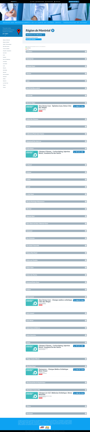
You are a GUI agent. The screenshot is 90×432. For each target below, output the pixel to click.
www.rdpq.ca (20, 420)
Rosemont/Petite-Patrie (32, 282)
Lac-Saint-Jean (5, 83)
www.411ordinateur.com (39, 420)
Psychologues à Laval (32, 423)
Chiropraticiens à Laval (37, 422)
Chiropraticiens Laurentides (62, 422)
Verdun (28, 342)
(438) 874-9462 (79, 106)
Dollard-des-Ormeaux (32, 119)
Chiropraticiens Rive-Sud (45, 422)
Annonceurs (57, 2)
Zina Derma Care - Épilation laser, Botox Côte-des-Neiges (55, 106)
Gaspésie (4, 57)
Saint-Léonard (30, 313)
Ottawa (4, 85)
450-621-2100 (79, 152)
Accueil (32, 2)
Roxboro (28, 289)
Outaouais (5, 76)
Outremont (29, 231)
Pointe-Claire (30, 267)
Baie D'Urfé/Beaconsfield (33, 88)
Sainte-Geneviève (31, 335)
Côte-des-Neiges (30, 103)
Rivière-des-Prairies (31, 275)
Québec (4, 78)
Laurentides (5, 63)
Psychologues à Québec (64, 423)
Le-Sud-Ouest (30, 194)
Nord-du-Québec (6, 74)
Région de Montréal (6, 39)
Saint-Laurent (30, 297)
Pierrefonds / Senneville (32, 245)
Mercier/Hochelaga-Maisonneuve (35, 201)
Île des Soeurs (30, 148)
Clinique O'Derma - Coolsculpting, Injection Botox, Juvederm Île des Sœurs (54, 152)
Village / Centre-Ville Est (32, 359)
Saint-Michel (29, 320)
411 (14, 1)
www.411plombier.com (46, 420)
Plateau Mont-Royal (31, 253)
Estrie (4, 55)
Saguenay (4, 80)
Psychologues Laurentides (56, 423)
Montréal (4, 72)
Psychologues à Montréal (24, 423)
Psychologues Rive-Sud (39, 423)
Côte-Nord (5, 52)
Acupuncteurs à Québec (21, 422)
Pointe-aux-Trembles (32, 260)
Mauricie (4, 67)
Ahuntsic (28, 73)
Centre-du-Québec (6, 48)
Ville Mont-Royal (31, 366)
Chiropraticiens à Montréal (29, 422)
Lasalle (28, 187)
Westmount (29, 413)
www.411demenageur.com (68, 420)
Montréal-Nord (30, 216)
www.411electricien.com (53, 420)
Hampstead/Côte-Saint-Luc (33, 141)
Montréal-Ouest (30, 66)
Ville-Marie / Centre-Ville (33, 390)
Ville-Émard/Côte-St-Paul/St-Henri (35, 382)
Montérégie (5, 70)
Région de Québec (6, 42)
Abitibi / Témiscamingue (7, 44)
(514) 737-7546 (79, 369)
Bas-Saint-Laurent (6, 46)
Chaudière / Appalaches (7, 50)
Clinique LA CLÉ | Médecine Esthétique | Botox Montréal (55, 393)
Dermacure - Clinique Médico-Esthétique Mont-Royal (53, 370)
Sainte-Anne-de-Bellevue (33, 328)
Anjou (28, 81)
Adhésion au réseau (39, 2)
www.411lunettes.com (25, 420)
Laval (4, 65)
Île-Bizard (29, 165)
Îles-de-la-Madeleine (6, 59)
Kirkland (28, 172)
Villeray (28, 406)
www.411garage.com (61, 420)
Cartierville (29, 95)
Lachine (28, 179)
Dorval (28, 126)
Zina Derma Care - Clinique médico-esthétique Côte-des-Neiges (55, 301)
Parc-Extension (30, 238)
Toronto (4, 87)
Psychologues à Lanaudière (47, 423)
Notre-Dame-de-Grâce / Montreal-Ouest (37, 223)
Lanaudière (5, 61)
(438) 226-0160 (79, 393)
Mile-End (28, 209)
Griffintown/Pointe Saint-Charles (35, 134)
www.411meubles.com (32, 420)
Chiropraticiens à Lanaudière (53, 422)
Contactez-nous (49, 2)
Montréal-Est (29, 59)
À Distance (29, 51)
